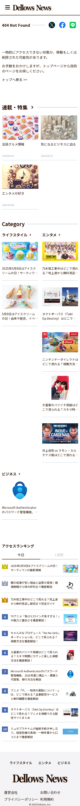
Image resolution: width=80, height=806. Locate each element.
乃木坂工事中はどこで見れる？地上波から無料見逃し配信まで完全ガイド (60, 270)
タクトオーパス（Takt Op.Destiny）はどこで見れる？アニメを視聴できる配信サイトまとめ (60, 316)
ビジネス (9, 474)
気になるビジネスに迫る (58, 144)
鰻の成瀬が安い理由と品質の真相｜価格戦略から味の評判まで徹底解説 (34, 585)
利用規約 (47, 799)
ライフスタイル (14, 234)
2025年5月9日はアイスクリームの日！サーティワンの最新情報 (20, 270)
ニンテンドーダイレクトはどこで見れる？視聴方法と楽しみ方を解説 (60, 361)
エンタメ (49, 234)
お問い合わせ (50, 792)
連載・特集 (15, 107)
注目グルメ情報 (13, 144)
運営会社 (11, 792)
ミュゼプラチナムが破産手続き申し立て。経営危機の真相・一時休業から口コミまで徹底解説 (34, 733)
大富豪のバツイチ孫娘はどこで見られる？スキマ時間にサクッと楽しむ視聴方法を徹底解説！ (60, 407)
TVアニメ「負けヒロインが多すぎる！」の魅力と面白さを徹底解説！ (35, 618)
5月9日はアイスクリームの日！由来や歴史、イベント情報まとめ (20, 316)
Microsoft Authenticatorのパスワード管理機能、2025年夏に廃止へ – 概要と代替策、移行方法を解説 (20, 509)
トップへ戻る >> (14, 79)
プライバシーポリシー (21, 799)
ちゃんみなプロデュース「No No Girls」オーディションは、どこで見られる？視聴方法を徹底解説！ (35, 637)
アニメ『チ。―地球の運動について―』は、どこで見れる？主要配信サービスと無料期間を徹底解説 (35, 694)
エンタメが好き (13, 193)
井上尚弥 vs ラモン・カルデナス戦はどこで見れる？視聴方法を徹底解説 (60, 452)
